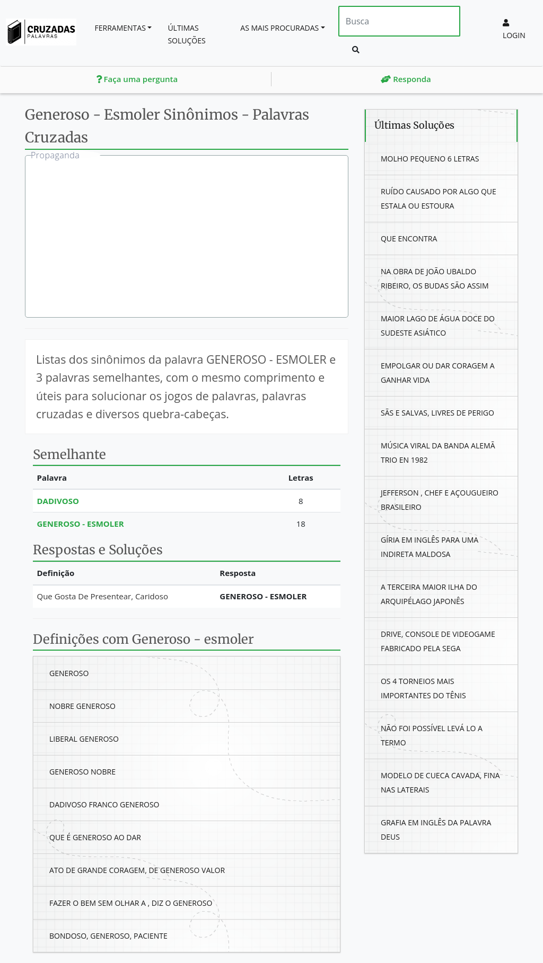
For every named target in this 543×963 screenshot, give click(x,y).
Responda (406, 79)
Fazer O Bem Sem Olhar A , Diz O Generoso (130, 903)
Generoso (69, 673)
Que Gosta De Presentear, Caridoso (102, 596)
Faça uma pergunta (137, 79)
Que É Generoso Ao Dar (95, 837)
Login (514, 29)
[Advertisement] (194, 238)
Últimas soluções (186, 34)
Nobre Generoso (82, 706)
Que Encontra (409, 238)
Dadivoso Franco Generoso (104, 804)
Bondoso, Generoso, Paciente (108, 936)
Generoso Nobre (82, 772)
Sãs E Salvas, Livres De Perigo (437, 413)
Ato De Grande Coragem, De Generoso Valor (137, 870)
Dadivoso (58, 501)
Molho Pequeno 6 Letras (430, 159)
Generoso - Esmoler (80, 523)
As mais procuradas (279, 28)
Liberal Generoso (84, 739)
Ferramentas (120, 28)
